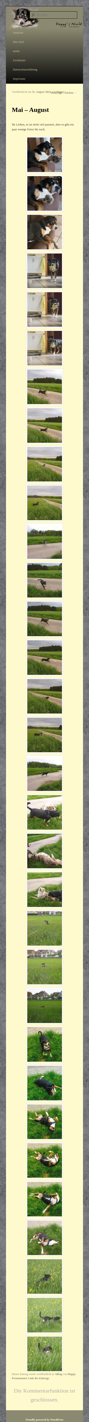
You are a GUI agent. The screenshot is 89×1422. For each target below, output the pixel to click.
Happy (60, 91)
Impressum (19, 78)
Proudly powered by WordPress (44, 1419)
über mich (18, 42)
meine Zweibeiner (19, 56)
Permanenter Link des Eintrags (30, 1378)
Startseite (18, 32)
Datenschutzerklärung (25, 69)
